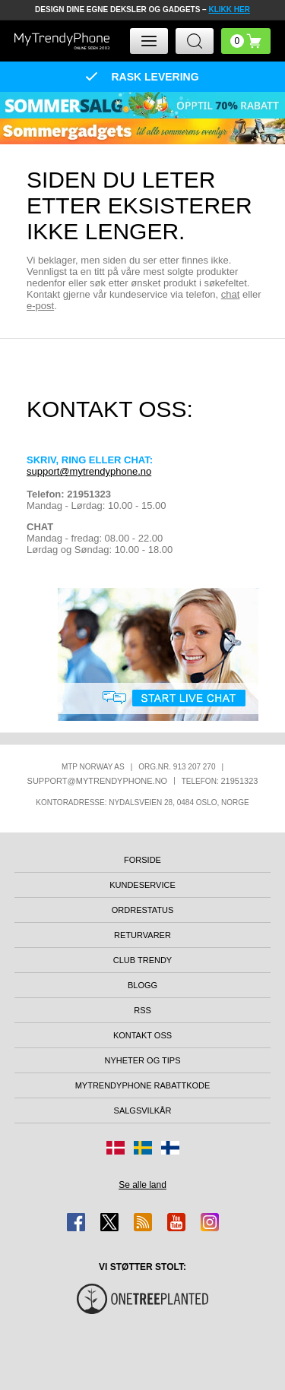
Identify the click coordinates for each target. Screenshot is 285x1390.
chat (230, 294)
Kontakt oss (142, 1035)
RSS (142, 1010)
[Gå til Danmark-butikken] (115, 1148)
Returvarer (142, 935)
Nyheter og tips (142, 1060)
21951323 (239, 780)
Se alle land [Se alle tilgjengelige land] (142, 1185)
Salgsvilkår (143, 1110)
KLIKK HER (228, 9)
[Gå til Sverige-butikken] (143, 1148)
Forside (142, 859)
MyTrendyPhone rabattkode (143, 1085)
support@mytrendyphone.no (89, 471)
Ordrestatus (143, 910)
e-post (40, 305)
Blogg (142, 985)
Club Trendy (142, 960)
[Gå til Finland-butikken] (170, 1148)
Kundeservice (142, 884)
